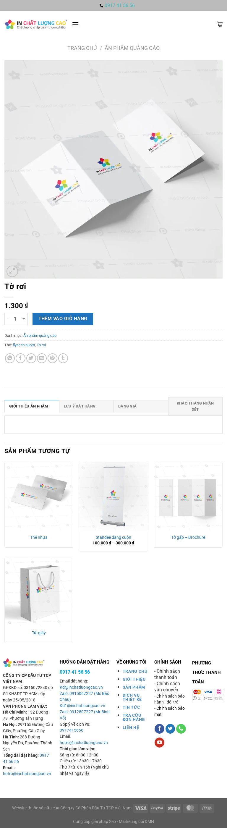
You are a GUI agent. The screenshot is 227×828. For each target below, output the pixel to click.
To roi (41, 345)
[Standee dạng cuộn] (113, 496)
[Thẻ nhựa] (39, 496)
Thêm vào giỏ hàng (62, 318)
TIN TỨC (131, 707)
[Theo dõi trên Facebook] (159, 729)
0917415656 (71, 730)
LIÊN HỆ (131, 727)
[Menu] (75, 24)
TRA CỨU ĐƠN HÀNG (134, 717)
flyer (16, 345)
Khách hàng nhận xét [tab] (195, 406)
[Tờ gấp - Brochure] (188, 496)
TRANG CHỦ (135, 671)
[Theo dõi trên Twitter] (170, 729)
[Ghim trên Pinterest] (52, 358)
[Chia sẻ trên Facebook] (20, 358)
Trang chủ (82, 48)
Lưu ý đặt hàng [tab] (80, 406)
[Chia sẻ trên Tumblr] (63, 358)
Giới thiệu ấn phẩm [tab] (28, 406)
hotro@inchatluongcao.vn (27, 773)
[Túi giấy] (39, 592)
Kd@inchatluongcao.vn (81, 687)
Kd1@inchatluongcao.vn (82, 705)
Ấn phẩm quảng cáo (132, 48)
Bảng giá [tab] (127, 406)
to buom (28, 345)
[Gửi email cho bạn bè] (42, 358)
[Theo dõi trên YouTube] (159, 743)
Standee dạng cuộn (113, 537)
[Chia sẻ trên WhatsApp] (10, 358)
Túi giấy (39, 632)
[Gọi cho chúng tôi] (181, 729)
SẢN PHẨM (134, 687)
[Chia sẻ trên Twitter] (31, 358)
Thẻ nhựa (39, 537)
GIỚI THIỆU (134, 679)
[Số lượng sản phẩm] (15, 319)
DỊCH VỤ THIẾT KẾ (132, 697)
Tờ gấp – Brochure (188, 537)
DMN (149, 821)
